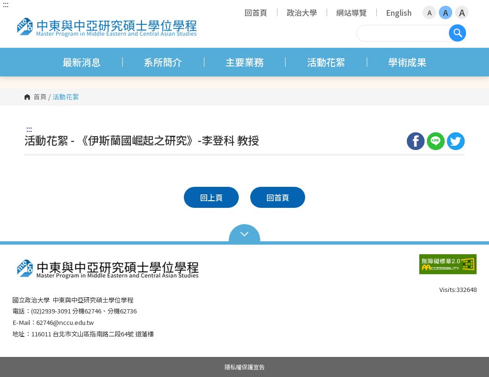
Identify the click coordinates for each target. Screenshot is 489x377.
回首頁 (255, 12)
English (399, 12)
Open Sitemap (245, 233)
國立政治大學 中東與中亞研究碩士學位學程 (22, 16)
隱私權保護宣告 (244, 367)
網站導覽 (351, 12)
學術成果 (407, 62)
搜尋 (457, 33)
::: (6, 4)
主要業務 (244, 62)
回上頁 (211, 197)
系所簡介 (163, 62)
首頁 (40, 97)
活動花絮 (326, 62)
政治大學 (302, 12)
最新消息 (82, 62)
